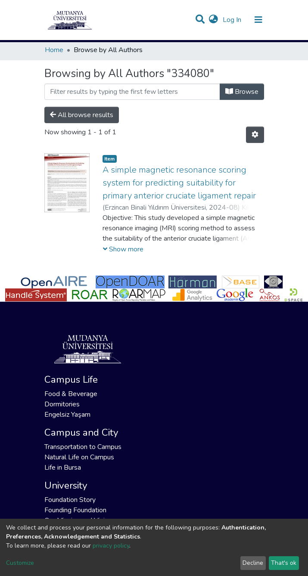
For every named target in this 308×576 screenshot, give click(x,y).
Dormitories (62, 404)
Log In (233, 20)
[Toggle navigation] (258, 19)
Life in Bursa (62, 467)
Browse (241, 91)
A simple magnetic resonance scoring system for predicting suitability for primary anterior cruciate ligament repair (179, 182)
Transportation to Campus (82, 447)
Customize (20, 563)
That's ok (283, 563)
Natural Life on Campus (79, 457)
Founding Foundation (75, 510)
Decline (253, 563)
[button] (213, 20)
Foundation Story (70, 500)
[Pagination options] (255, 135)
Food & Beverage (70, 394)
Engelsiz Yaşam (67, 414)
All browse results (81, 115)
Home (54, 50)
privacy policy (111, 546)
